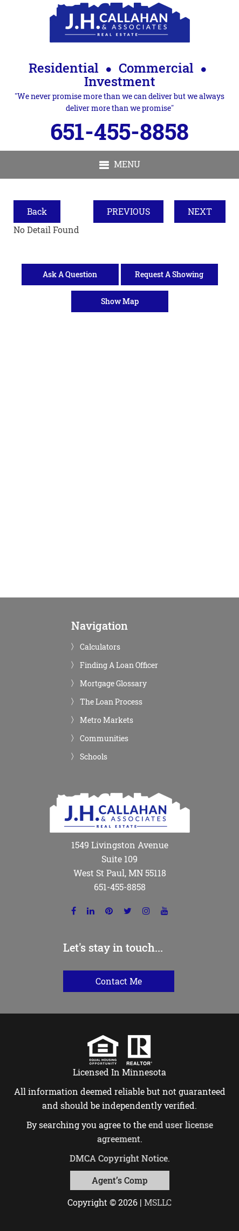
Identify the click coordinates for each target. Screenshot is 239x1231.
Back (37, 211)
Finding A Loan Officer (119, 665)
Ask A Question (70, 274)
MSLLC (158, 1202)
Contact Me (118, 981)
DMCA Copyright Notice (119, 1158)
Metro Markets (106, 720)
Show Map (120, 301)
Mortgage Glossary (113, 683)
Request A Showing (169, 274)
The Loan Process (111, 702)
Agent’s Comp (120, 1180)
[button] (119, 165)
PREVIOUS (128, 211)
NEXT (200, 211)
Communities (104, 738)
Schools (93, 757)
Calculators (100, 647)
